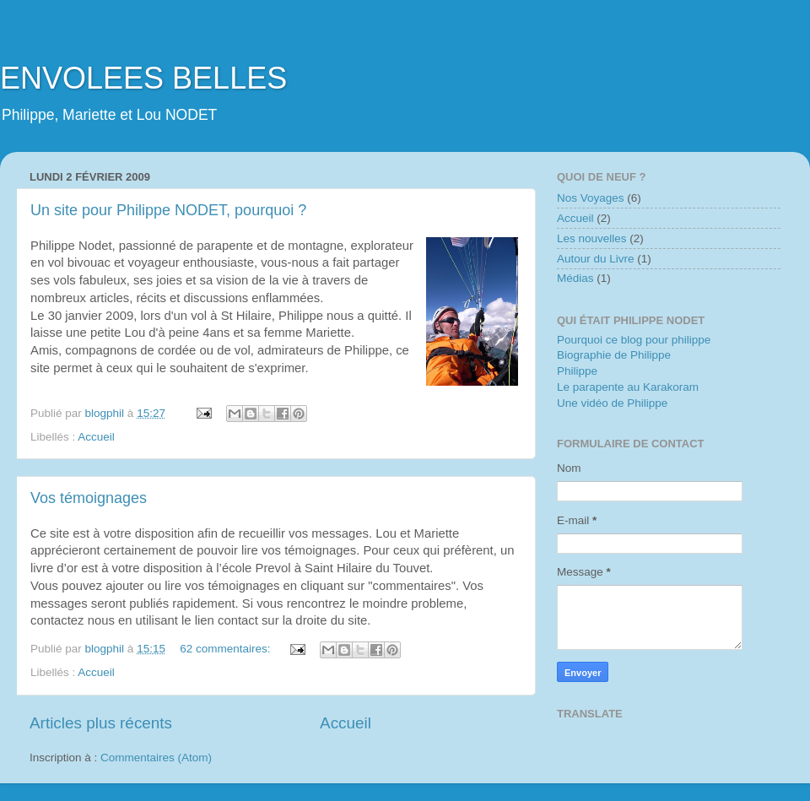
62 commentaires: (226, 648)
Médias (575, 278)
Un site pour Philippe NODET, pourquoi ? (168, 210)
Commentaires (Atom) (156, 757)
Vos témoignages (88, 498)
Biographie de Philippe (614, 355)
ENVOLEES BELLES (143, 78)
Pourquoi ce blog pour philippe (633, 339)
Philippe (577, 371)
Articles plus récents (101, 723)
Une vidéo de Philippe (612, 403)
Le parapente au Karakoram (628, 387)
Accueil (96, 436)
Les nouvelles (592, 238)
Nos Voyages (590, 198)
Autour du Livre (595, 258)
